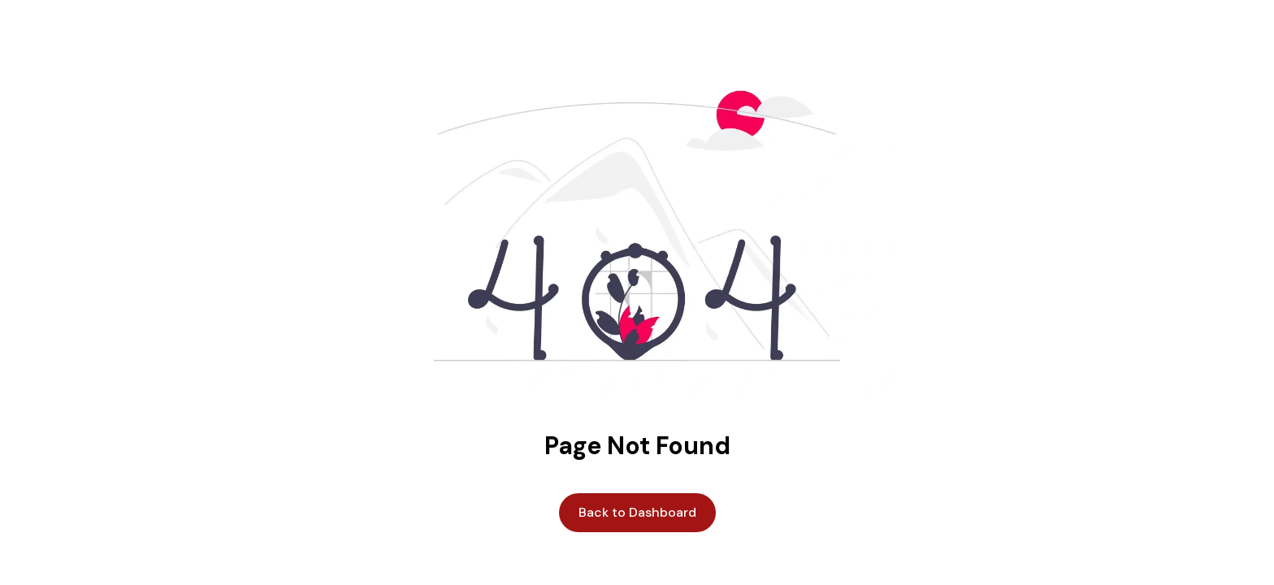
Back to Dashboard (637, 512)
